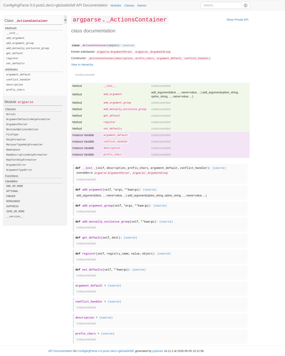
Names (141, 5)
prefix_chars (15, 89)
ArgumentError (16, 165)
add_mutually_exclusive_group (27, 48)
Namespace (13, 149)
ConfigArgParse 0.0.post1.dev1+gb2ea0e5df (39, 5)
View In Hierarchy (82, 64)
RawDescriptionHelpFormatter (27, 154)
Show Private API (237, 19)
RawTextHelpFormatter (21, 160)
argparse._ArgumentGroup (152, 52)
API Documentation (92, 5)
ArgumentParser (17, 124)
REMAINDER (13, 201)
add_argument (15, 38)
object (113, 45)
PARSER (10, 196)
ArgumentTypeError (19, 170)
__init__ (12, 33)
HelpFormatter (16, 139)
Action (10, 114)
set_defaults (15, 63)
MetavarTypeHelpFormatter (24, 144)
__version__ (14, 216)
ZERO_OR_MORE (15, 211)
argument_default (18, 74)
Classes (129, 5)
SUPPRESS (12, 206)
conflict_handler (18, 79)
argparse (25, 102)
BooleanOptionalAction (22, 129)
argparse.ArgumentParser (114, 52)
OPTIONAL (12, 191)
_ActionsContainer (31, 21)
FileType (12, 134)
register (12, 58)
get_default (14, 53)
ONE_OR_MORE (14, 186)
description (14, 84)
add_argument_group (20, 43)
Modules (116, 5)
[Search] (221, 5)
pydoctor (157, 351)
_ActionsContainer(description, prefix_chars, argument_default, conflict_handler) (149, 58)
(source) (128, 45)
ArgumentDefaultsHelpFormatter (28, 119)
